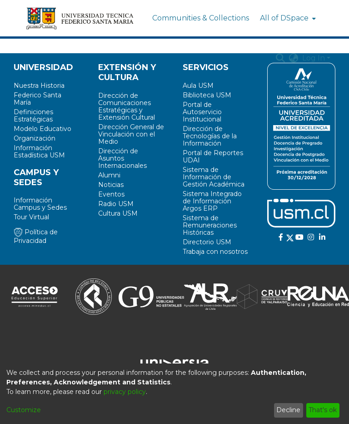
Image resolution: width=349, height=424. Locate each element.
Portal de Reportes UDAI (213, 156)
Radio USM (116, 204)
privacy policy (125, 392)
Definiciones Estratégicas (33, 115)
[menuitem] (287, 18)
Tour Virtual (31, 217)
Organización (34, 138)
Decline (288, 410)
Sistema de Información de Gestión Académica (213, 177)
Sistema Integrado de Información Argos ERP (212, 201)
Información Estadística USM (39, 151)
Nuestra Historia (39, 85)
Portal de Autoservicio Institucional (202, 112)
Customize (23, 410)
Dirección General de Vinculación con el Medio (131, 134)
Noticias (111, 185)
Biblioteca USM (207, 95)
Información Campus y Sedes (40, 204)
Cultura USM (118, 213)
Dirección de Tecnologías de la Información (210, 136)
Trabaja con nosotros (215, 251)
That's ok (323, 410)
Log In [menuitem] (313, 58)
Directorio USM (207, 242)
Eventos (111, 194)
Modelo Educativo (42, 129)
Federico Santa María (37, 98)
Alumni (109, 175)
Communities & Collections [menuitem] (200, 18)
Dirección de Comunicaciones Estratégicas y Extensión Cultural (126, 106)
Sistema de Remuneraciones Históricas (210, 225)
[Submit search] (280, 58)
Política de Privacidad (36, 236)
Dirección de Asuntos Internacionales (122, 158)
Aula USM (198, 85)
